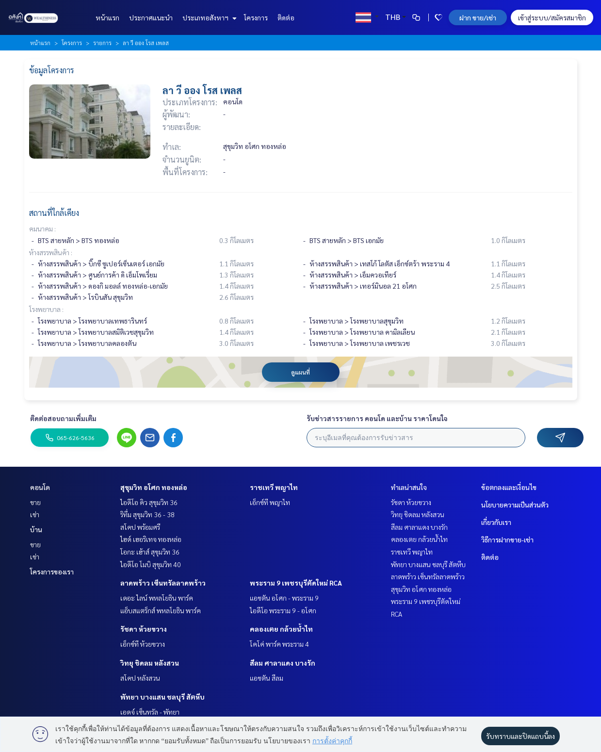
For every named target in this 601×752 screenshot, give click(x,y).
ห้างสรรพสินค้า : (50, 252)
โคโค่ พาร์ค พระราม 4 (279, 643)
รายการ (102, 43)
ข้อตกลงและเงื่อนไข (508, 487)
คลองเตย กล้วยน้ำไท (281, 628)
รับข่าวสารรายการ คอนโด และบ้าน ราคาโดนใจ (377, 418)
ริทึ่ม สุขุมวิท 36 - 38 (147, 514)
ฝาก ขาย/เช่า (477, 17)
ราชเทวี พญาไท (274, 487)
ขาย (35, 502)
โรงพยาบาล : (46, 309)
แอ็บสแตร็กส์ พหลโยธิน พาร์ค (160, 610)
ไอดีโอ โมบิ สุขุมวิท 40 (150, 564)
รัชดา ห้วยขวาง (143, 628)
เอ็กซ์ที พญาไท (270, 502)
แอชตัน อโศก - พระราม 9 (284, 597)
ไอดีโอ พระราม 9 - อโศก (283, 610)
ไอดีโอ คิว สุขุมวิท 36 (149, 502)
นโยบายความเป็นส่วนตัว (515, 504)
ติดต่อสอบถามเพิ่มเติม (63, 418)
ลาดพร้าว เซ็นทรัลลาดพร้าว (163, 582)
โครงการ (256, 17)
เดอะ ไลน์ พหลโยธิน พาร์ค (156, 597)
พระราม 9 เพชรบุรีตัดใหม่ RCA (296, 582)
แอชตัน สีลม (266, 677)
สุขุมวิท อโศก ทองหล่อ (153, 487)
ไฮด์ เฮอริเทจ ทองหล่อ (150, 539)
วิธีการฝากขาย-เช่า (507, 539)
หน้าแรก (107, 17)
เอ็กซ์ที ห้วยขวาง (142, 643)
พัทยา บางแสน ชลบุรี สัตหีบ (162, 696)
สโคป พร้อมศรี (140, 527)
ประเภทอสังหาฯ (208, 17)
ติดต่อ (285, 17)
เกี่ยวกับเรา (496, 522)
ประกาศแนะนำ (151, 17)
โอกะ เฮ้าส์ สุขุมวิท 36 (149, 551)
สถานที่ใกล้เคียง (54, 213)
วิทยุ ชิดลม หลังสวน (149, 662)
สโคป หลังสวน (140, 677)
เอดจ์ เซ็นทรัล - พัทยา (149, 711)
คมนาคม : (42, 228)
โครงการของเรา (52, 571)
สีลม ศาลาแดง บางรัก (282, 662)
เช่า (34, 514)
